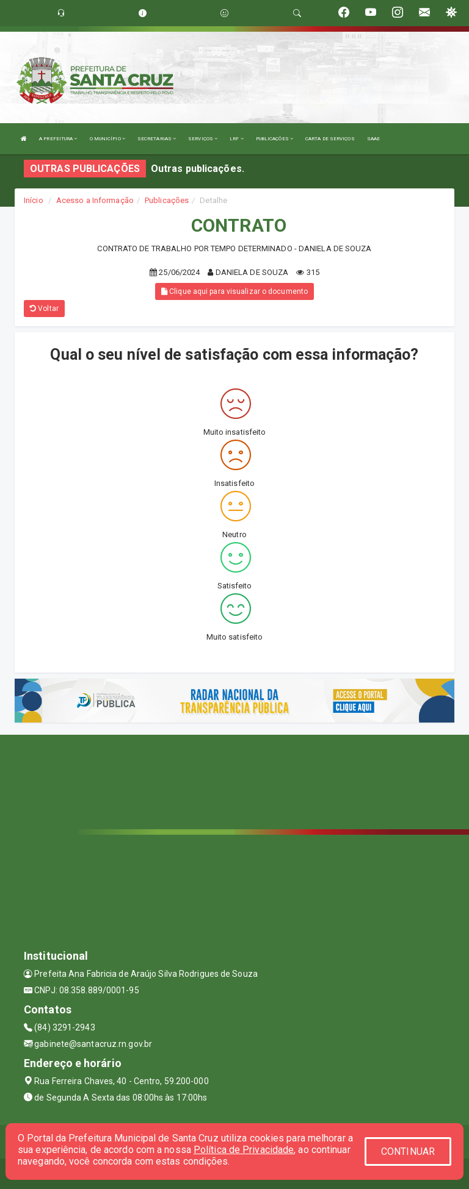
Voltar (44, 308)
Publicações (167, 200)
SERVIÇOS (202, 138)
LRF (237, 138)
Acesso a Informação (95, 200)
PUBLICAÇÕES (274, 138)
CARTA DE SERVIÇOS (330, 138)
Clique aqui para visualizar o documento (234, 291)
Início (33, 200)
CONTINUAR (408, 1151)
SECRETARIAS (156, 138)
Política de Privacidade (244, 1149)
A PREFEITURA (58, 138)
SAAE (373, 138)
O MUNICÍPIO (107, 138)
